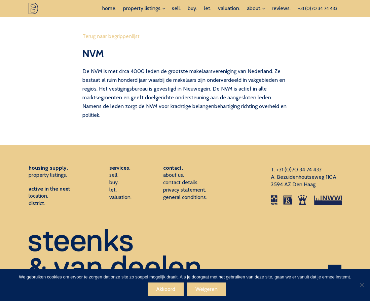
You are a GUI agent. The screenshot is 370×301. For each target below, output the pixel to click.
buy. (192, 8)
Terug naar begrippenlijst (111, 36)
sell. (176, 8)
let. (207, 8)
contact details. (180, 182)
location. (38, 196)
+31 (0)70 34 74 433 (317, 8)
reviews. (281, 8)
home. (109, 8)
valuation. (229, 8)
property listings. (142, 8)
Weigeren (206, 289)
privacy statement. (184, 190)
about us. (173, 175)
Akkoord (165, 289)
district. (37, 203)
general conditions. (185, 197)
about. (254, 8)
